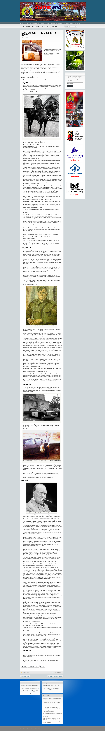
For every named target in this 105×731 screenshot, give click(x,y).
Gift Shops (53, 23)
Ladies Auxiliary (59, 23)
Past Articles (66, 23)
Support (79, 23)
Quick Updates (73, 23)
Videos (48, 26)
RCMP (57, 672)
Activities (29, 23)
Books (42, 23)
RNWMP (60, 672)
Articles (22, 26)
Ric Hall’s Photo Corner (25, 676)
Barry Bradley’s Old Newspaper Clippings (55, 676)
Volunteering (54, 26)
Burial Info (47, 23)
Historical (28, 26)
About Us (24, 23)
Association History (36, 23)
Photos (37, 26)
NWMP (55, 672)
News (33, 26)
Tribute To (43, 26)
